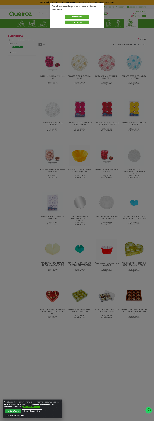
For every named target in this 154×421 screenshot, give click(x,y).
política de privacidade (31, 407)
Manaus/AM (77, 17)
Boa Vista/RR (77, 22)
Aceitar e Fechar (13, 411)
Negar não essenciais (32, 411)
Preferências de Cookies (15, 415)
